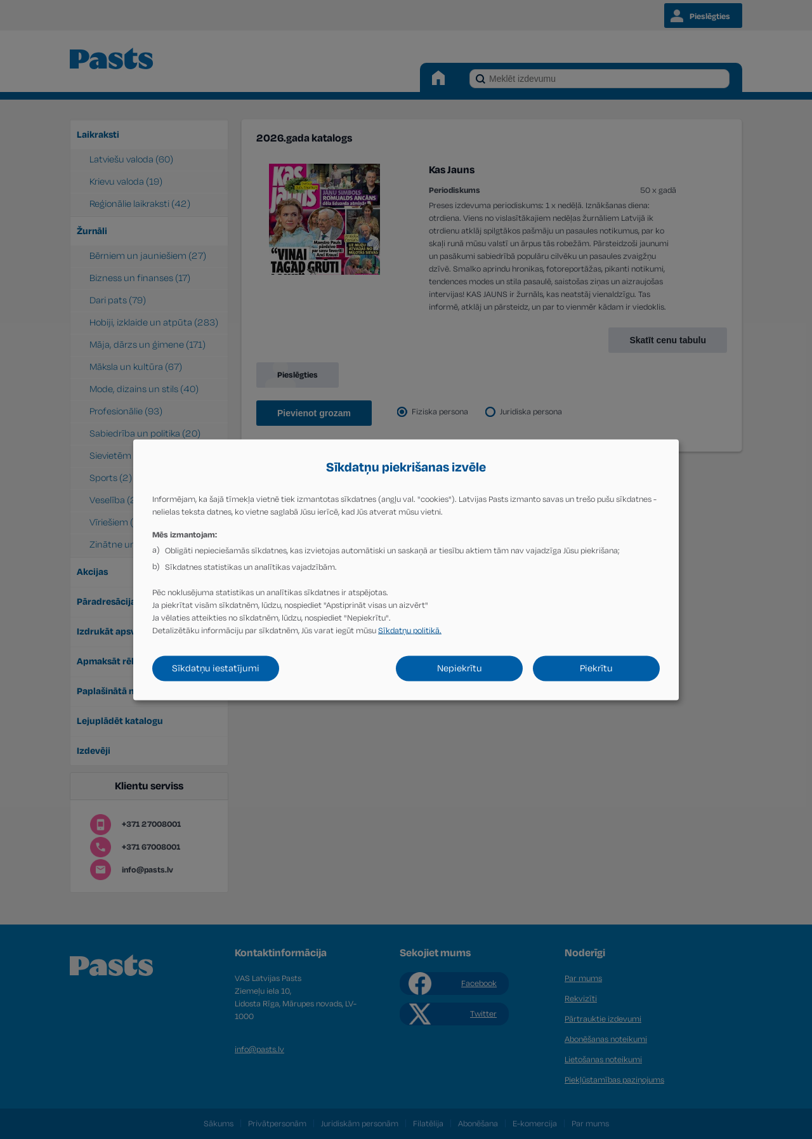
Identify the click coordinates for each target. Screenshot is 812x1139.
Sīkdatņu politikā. (410, 630)
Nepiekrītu (459, 668)
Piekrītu (596, 668)
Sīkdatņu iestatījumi (215, 668)
